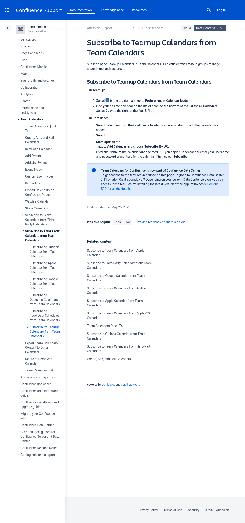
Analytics (26, 94)
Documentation (81, 10)
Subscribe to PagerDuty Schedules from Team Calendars (45, 315)
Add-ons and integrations (38, 377)
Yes (118, 222)
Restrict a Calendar (38, 149)
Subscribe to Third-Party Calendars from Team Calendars (42, 235)
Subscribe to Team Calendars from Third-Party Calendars (40, 219)
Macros (25, 74)
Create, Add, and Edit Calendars (109, 359)
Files (23, 60)
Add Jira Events (36, 163)
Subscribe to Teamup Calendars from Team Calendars (45, 331)
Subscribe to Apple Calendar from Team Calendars (44, 267)
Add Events (33, 156)
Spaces (25, 46)
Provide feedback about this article (161, 222)
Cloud (187, 28)
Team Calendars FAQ (39, 370)
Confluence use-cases (35, 384)
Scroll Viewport (130, 384)
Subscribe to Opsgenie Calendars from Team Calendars (45, 299)
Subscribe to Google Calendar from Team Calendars (44, 283)
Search (208, 10)
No (128, 222)
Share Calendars (36, 208)
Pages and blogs (32, 53)
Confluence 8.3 (37, 27)
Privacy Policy (148, 510)
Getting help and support (37, 455)
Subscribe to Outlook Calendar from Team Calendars (44, 251)
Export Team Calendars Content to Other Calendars (41, 347)
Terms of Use (172, 510)
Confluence (108, 384)
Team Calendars (31, 119)
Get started (28, 39)
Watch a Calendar (37, 201)
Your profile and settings (37, 80)
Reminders (32, 183)
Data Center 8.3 (210, 28)
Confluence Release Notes (38, 448)
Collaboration (29, 87)
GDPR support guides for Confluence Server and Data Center (39, 436)
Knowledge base (112, 10)
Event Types (33, 169)
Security (193, 510)
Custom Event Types (39, 176)
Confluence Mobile (33, 67)
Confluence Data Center (37, 425)
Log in (221, 10)
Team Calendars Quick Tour (106, 326)
